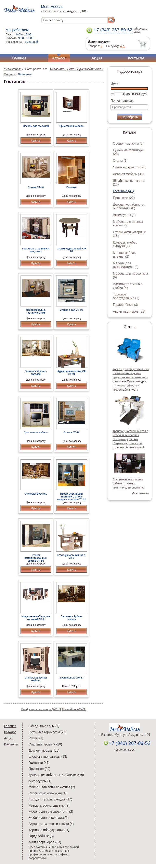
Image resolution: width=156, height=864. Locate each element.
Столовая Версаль (35, 493)
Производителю (90, 69)
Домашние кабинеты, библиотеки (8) (129, 206)
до (128, 94)
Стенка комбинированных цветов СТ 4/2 (35, 558)
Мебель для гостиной (36, 126)
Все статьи (140, 493)
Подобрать (129, 117)
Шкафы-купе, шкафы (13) (48, 756)
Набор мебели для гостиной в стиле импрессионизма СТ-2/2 (71, 496)
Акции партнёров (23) (129, 311)
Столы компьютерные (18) (48, 793)
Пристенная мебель (72, 126)
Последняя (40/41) (74, 709)
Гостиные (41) (123, 191)
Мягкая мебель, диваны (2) (124, 254)
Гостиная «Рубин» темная (71, 618)
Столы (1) (120, 160)
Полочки (71, 187)
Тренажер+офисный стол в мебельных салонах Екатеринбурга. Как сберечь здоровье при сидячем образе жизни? (130, 439)
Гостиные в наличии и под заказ (35, 250)
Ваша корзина (98, 41)
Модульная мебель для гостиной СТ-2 (36, 618)
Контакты (136, 58)
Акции (97, 58)
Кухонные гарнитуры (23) (47, 732)
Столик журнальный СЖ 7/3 (71, 250)
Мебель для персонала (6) (49, 817)
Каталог (58, 58)
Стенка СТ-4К (71, 432)
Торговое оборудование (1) (126, 296)
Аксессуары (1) (124, 215)
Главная (19, 58)
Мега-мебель (12, 69)
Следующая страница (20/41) (41, 709)
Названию (58, 69)
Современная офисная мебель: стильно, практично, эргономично (129, 483)
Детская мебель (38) (128, 174)
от (112, 94)
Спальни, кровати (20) (129, 167)
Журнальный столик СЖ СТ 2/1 (71, 372)
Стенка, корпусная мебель (36, 679)
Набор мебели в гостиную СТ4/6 (36, 311)
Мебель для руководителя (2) (125, 265)
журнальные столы (71, 677)
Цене (71, 69)
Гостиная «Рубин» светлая (36, 372)
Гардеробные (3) (125, 304)
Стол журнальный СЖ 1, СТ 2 (71, 556)
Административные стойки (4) (127, 285)
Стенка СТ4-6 (36, 187)
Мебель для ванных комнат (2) (128, 223)
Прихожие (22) (124, 198)
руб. (144, 94)
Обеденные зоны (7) (128, 143)
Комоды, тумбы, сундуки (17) (125, 244)
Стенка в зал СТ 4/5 (71, 309)
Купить (35, 140)
